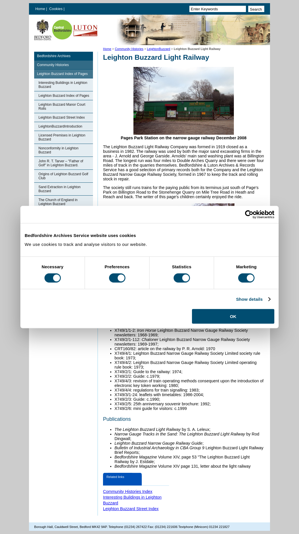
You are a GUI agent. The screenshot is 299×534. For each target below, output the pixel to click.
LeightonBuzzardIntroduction (60, 126)
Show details (249, 298)
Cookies (56, 9)
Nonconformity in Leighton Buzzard (58, 150)
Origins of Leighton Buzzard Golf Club (63, 176)
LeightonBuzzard (158, 49)
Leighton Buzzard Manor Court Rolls (61, 107)
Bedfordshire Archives (54, 56)
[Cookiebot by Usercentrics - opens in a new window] (249, 214)
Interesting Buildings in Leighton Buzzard (62, 85)
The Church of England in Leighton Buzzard (57, 202)
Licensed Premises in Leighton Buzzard (61, 137)
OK (233, 316)
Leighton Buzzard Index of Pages (62, 74)
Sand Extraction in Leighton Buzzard (59, 189)
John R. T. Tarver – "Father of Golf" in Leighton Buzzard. (60, 163)
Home (40, 9)
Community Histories (129, 49)
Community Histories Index (127, 491)
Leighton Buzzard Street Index (61, 117)
